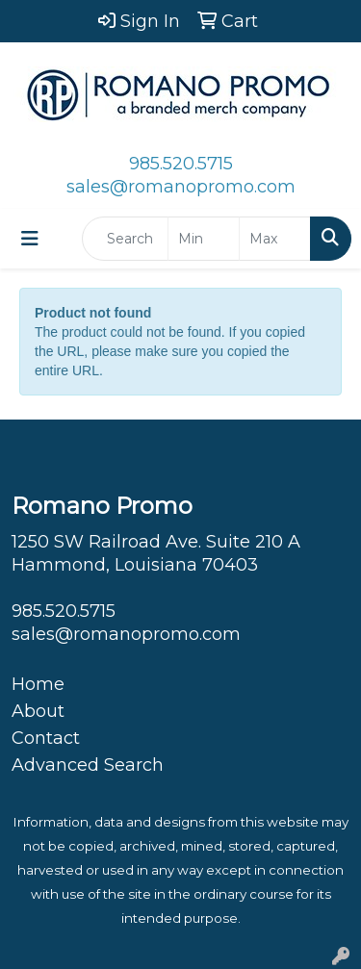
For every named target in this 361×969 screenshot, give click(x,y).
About (38, 711)
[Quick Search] (125, 239)
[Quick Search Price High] (275, 239)
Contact (46, 738)
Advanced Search (88, 765)
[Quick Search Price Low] (204, 239)
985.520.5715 (181, 163)
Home (38, 684)
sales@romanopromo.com (181, 186)
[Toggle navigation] (30, 238)
